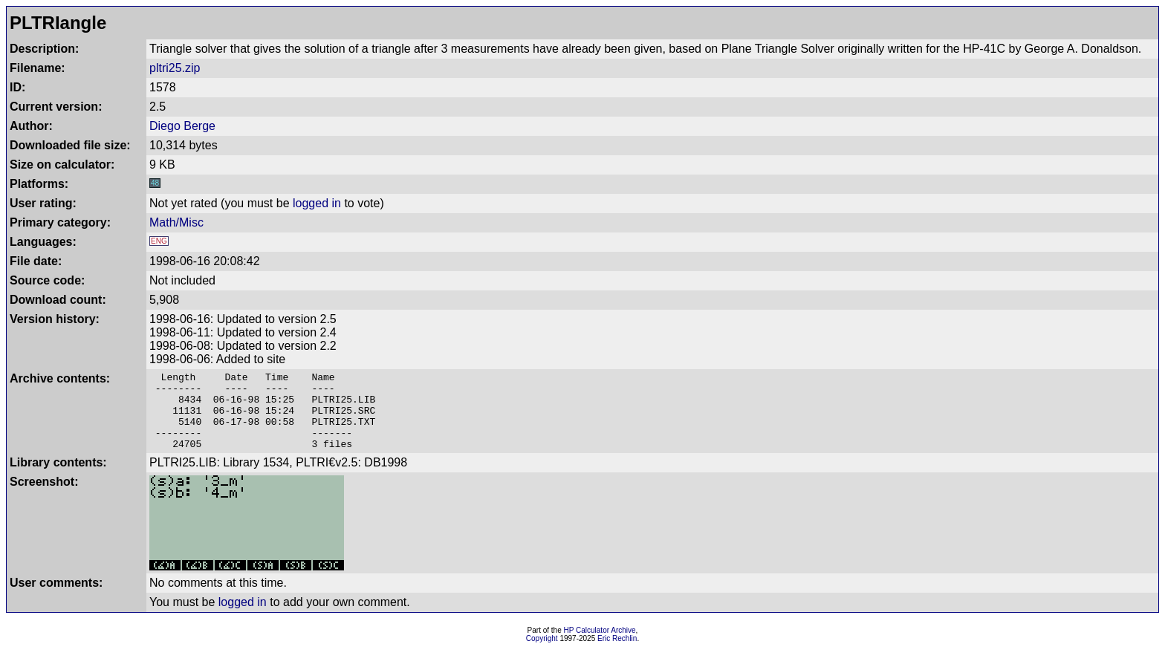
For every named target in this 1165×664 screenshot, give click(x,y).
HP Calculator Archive (600, 646)
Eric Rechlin (617, 654)
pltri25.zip (174, 68)
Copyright (542, 654)
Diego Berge (182, 126)
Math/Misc (176, 222)
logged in (317, 203)
